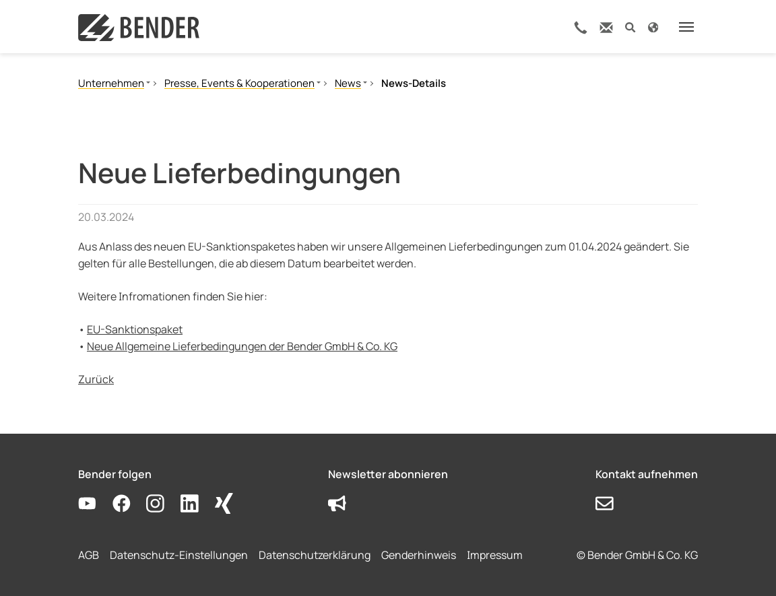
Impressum (495, 555)
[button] (630, 26)
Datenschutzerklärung (314, 555)
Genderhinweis (418, 555)
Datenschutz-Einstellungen (179, 555)
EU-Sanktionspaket (135, 329)
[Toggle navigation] (686, 26)
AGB (88, 555)
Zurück (96, 379)
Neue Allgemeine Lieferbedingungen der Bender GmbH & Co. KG (242, 346)
